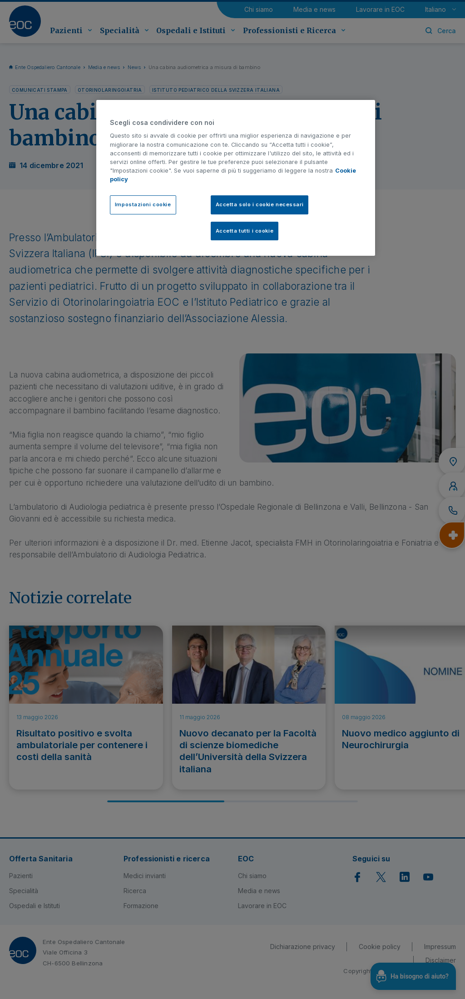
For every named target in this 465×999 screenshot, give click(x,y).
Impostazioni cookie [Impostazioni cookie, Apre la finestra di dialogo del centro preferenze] (143, 204)
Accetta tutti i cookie (245, 231)
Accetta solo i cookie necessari (260, 204)
